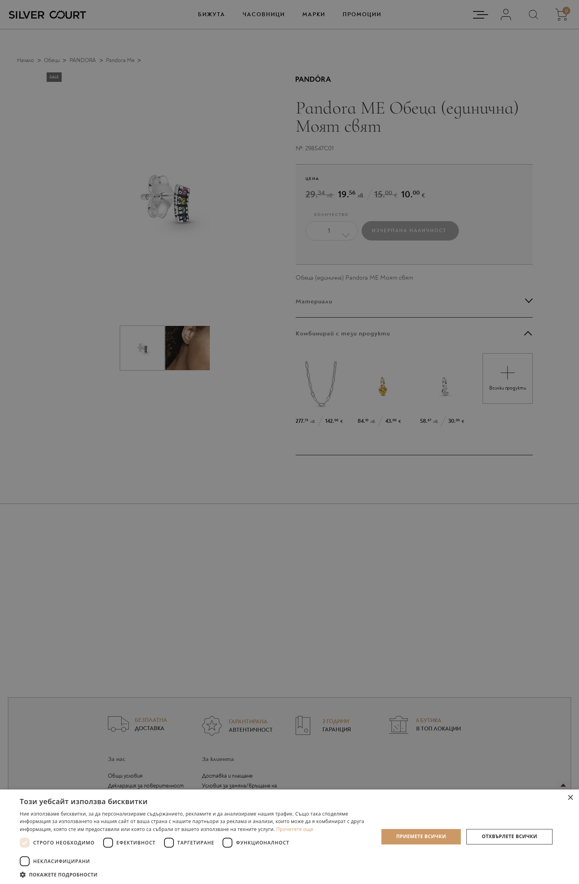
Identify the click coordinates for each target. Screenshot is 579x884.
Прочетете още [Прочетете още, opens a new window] (294, 829)
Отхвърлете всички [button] (509, 836)
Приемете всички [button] (421, 836)
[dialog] (289, 442)
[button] (194, 874)
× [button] (570, 798)
